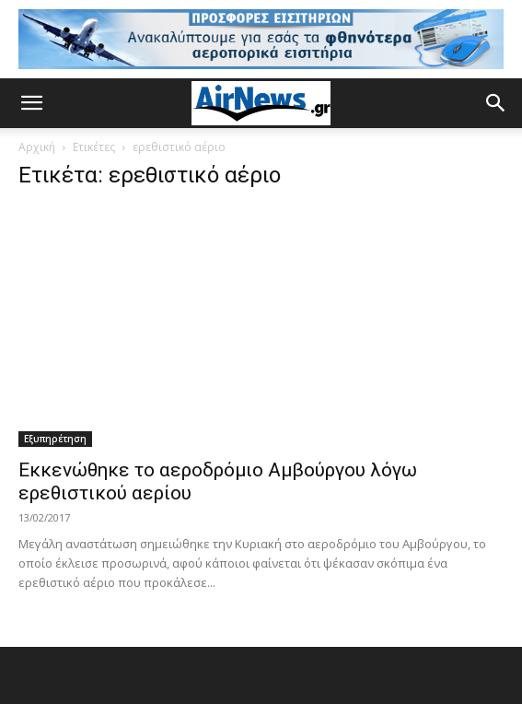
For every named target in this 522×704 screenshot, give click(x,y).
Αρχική (36, 147)
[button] (31, 103)
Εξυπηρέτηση (55, 438)
